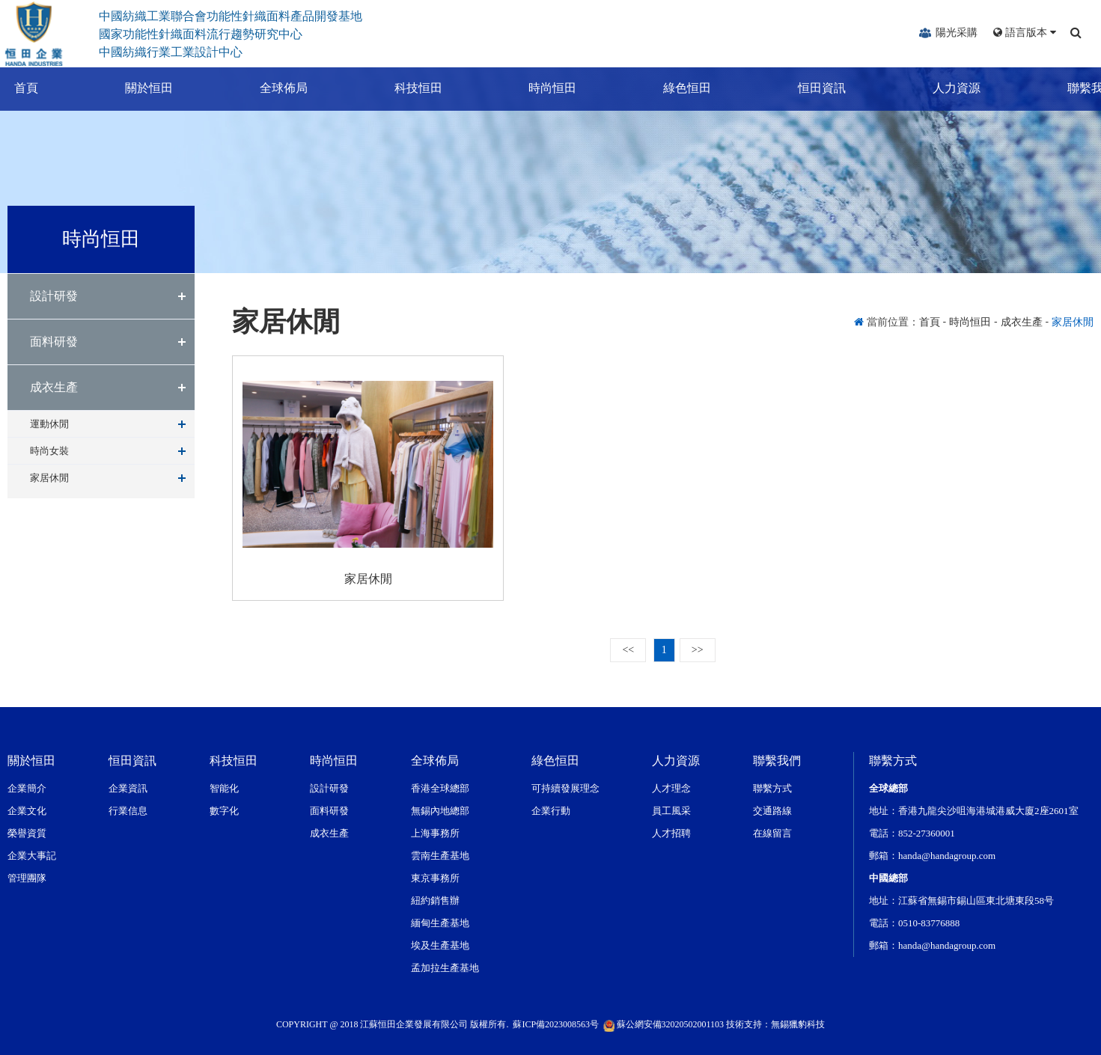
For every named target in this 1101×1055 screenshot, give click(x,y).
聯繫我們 (1077, 88)
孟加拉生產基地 (445, 967)
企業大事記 (31, 855)
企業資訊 (128, 788)
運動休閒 (49, 423)
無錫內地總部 (440, 810)
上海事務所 (435, 833)
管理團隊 (26, 878)
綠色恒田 (673, 88)
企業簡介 (26, 788)
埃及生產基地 (440, 945)
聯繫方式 (772, 788)
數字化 (224, 810)
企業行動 (550, 810)
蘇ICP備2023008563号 (556, 1024)
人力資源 (942, 88)
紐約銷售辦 (435, 900)
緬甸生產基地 (440, 923)
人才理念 (671, 788)
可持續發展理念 (565, 788)
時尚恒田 (539, 88)
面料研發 (54, 341)
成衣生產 (54, 387)
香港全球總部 (440, 788)
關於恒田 (135, 88)
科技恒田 (404, 88)
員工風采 (671, 810)
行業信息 (128, 810)
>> (698, 649)
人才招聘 (671, 833)
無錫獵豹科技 (798, 1024)
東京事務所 (435, 878)
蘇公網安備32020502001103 (663, 1024)
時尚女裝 (49, 450)
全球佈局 (269, 88)
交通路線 (772, 810)
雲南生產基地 (440, 855)
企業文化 (26, 810)
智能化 (224, 788)
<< (628, 649)
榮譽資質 (26, 833)
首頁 (12, 88)
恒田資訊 (808, 88)
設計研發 (54, 296)
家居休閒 (49, 477)
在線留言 (772, 833)
